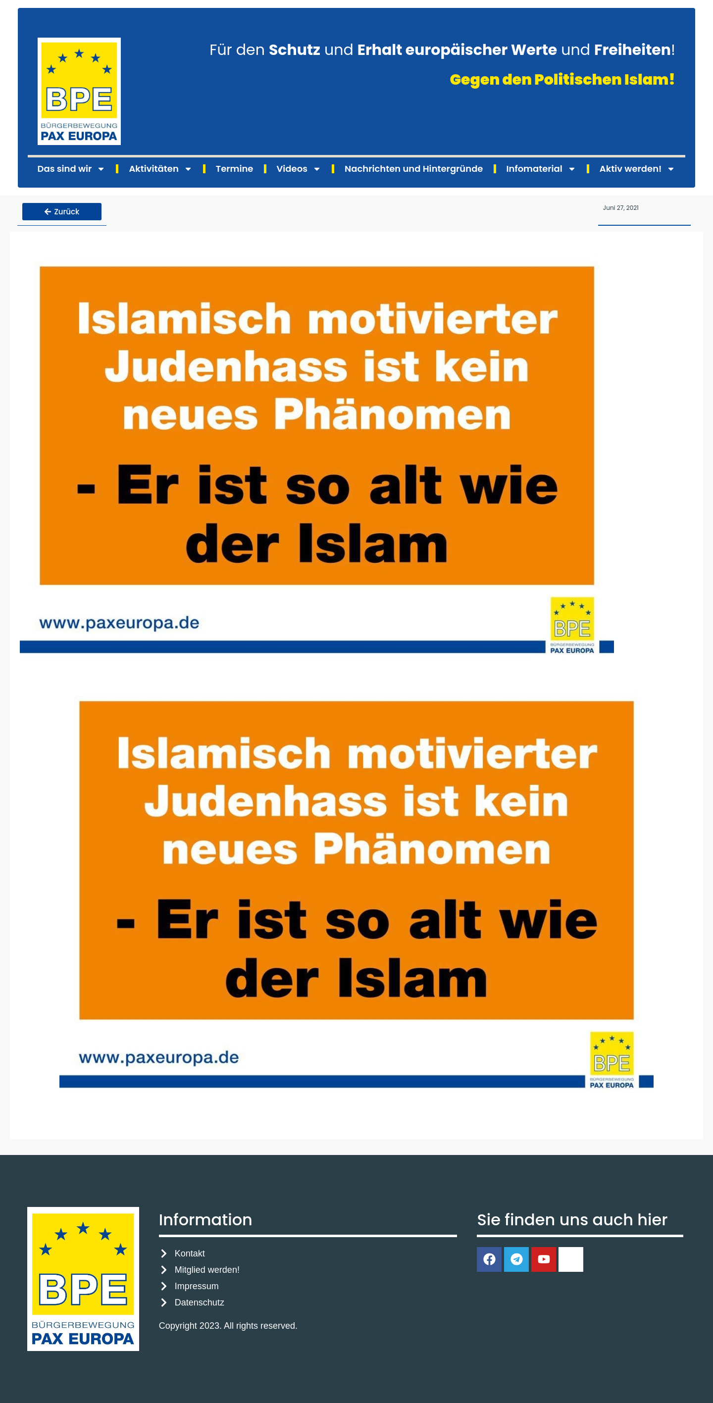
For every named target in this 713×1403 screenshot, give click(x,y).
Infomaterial (541, 169)
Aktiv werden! (638, 169)
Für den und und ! (442, 50)
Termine (235, 168)
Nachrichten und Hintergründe (414, 168)
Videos (299, 169)
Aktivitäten (160, 169)
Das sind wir (72, 169)
